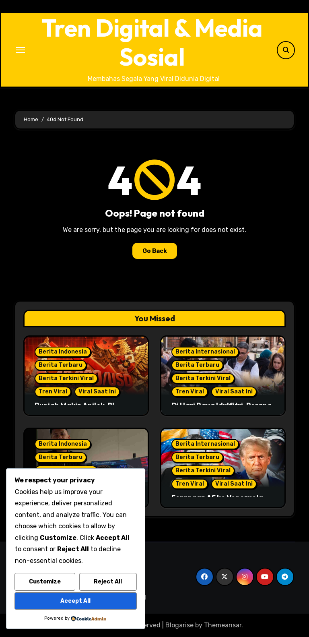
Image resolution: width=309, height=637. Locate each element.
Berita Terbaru (60, 365)
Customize (45, 581)
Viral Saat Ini (97, 391)
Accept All (75, 601)
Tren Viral (53, 391)
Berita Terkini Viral (66, 378)
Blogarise (179, 625)
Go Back (154, 250)
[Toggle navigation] (20, 50)
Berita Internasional (205, 351)
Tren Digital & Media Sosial (152, 42)
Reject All (108, 581)
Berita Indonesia (63, 351)
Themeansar (222, 625)
